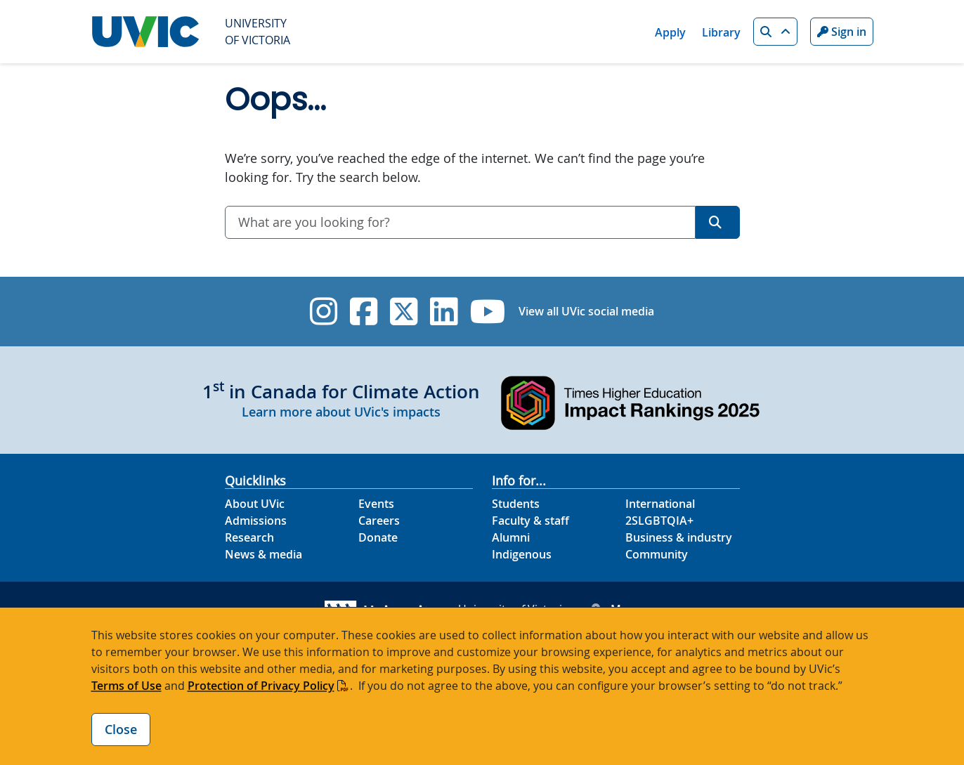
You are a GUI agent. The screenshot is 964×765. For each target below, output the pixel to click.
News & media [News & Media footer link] (263, 554)
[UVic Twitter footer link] (403, 311)
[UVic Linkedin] (443, 311)
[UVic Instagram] (323, 311)
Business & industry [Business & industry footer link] (678, 537)
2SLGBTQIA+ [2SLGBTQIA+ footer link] (659, 520)
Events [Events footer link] (376, 503)
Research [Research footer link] (249, 537)
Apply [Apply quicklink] (670, 32)
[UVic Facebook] (363, 311)
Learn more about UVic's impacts (341, 411)
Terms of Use (126, 685)
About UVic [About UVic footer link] (255, 503)
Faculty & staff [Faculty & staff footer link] (530, 520)
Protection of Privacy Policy (261, 685)
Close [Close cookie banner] (121, 729)
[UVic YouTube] (488, 311)
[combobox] (460, 222)
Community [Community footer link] (656, 554)
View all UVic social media (586, 311)
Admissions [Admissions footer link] (256, 520)
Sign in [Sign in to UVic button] (841, 31)
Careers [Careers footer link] (379, 520)
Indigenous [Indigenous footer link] (522, 554)
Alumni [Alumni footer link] (511, 537)
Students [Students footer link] (516, 503)
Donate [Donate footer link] (378, 537)
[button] (775, 32)
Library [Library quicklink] (721, 32)
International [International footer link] (660, 503)
